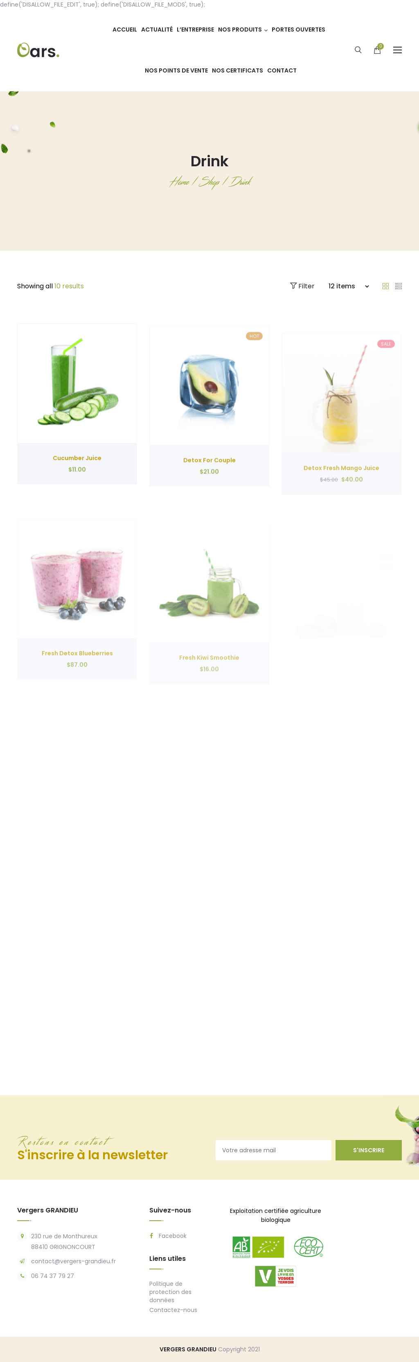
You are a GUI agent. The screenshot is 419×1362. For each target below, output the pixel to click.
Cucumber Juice (77, 488)
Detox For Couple (209, 495)
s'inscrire (368, 1150)
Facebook (168, 1236)
